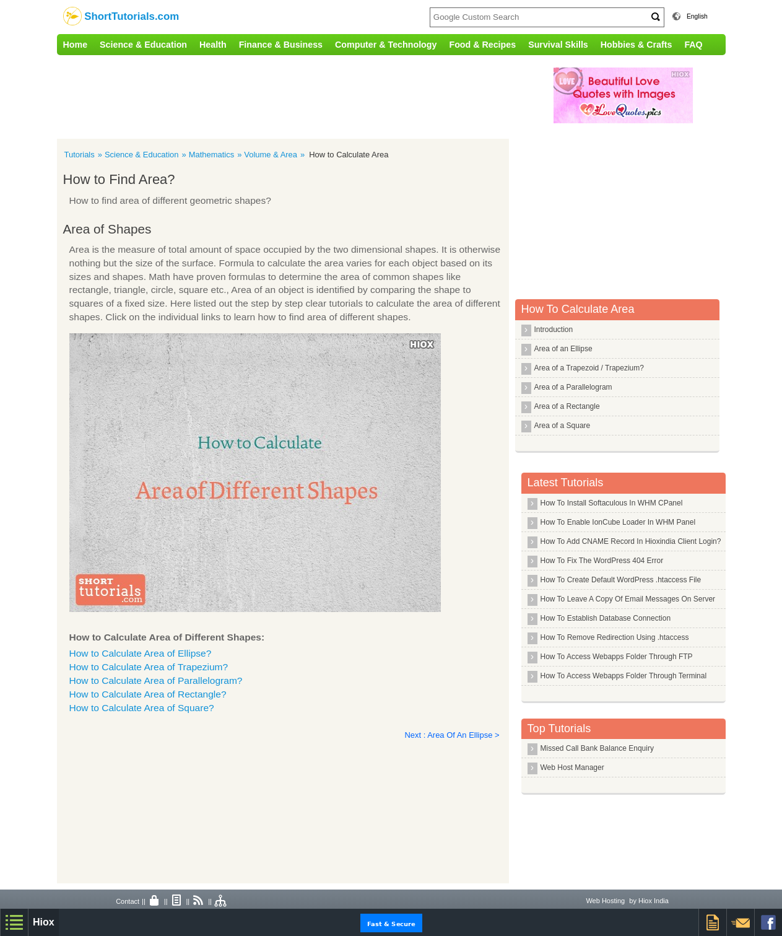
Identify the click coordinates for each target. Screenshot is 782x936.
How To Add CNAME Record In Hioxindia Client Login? (631, 541)
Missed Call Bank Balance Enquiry (597, 748)
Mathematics (211, 154)
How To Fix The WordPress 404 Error (602, 560)
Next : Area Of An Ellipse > (452, 735)
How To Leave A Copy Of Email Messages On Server (628, 599)
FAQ (693, 45)
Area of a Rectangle (567, 406)
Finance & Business (281, 45)
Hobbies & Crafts (636, 45)
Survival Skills (558, 45)
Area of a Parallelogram (573, 387)
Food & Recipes (482, 45)
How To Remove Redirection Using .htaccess (615, 637)
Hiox (43, 922)
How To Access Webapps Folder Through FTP (617, 656)
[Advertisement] (314, 95)
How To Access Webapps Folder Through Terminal (624, 675)
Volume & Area (270, 154)
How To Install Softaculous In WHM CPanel (612, 503)
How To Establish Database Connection (606, 618)
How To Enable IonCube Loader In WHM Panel (618, 522)
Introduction (553, 329)
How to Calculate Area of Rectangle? (148, 694)
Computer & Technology (386, 45)
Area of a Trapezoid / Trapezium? (589, 368)
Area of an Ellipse (563, 348)
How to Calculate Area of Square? (141, 707)
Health (213, 45)
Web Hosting (605, 900)
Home (75, 45)
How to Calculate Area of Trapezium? (148, 667)
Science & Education (143, 45)
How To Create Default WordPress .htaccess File (621, 579)
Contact (127, 901)
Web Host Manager (572, 767)
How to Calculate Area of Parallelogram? (156, 680)
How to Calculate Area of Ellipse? (140, 653)
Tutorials (79, 154)
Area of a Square (562, 425)
